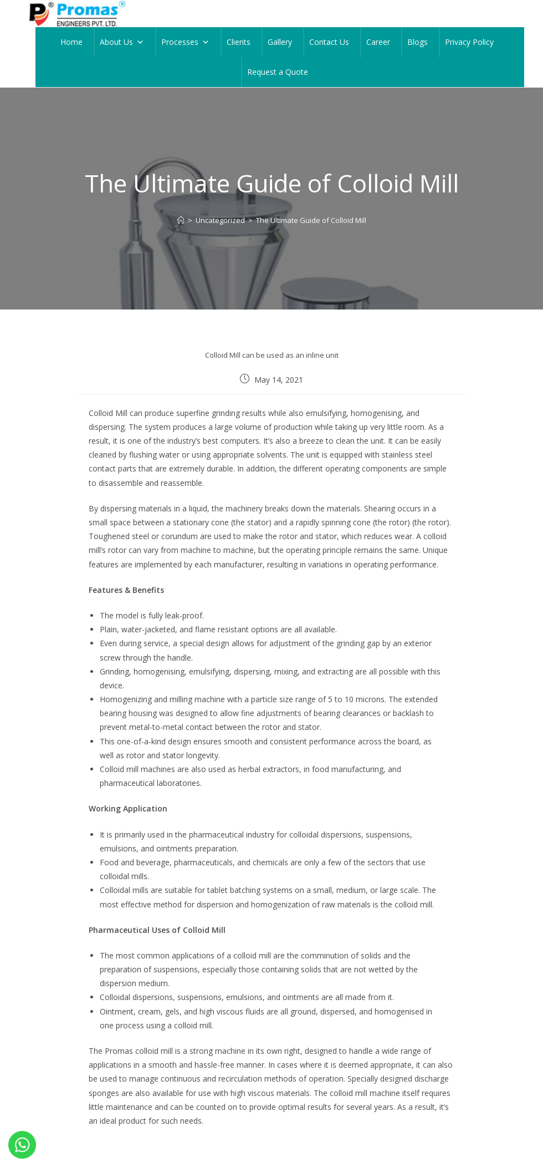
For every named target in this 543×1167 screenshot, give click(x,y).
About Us (122, 42)
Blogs (417, 42)
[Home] (181, 220)
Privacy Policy (469, 42)
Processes (185, 42)
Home (71, 42)
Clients (238, 42)
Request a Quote (277, 72)
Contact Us (329, 42)
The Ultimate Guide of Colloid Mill (311, 220)
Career (378, 42)
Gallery (280, 42)
